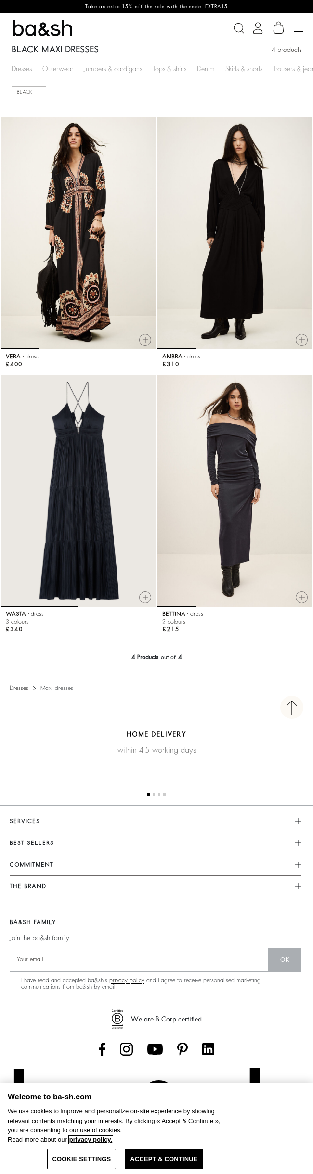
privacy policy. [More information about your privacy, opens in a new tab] (90, 1139)
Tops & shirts (169, 68)
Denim (206, 68)
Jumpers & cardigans (113, 68)
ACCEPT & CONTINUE (163, 1158)
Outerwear (57, 68)
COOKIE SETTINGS (81, 1158)
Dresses (22, 68)
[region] (156, 1128)
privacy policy (126, 980)
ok (284, 960)
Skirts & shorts (243, 68)
